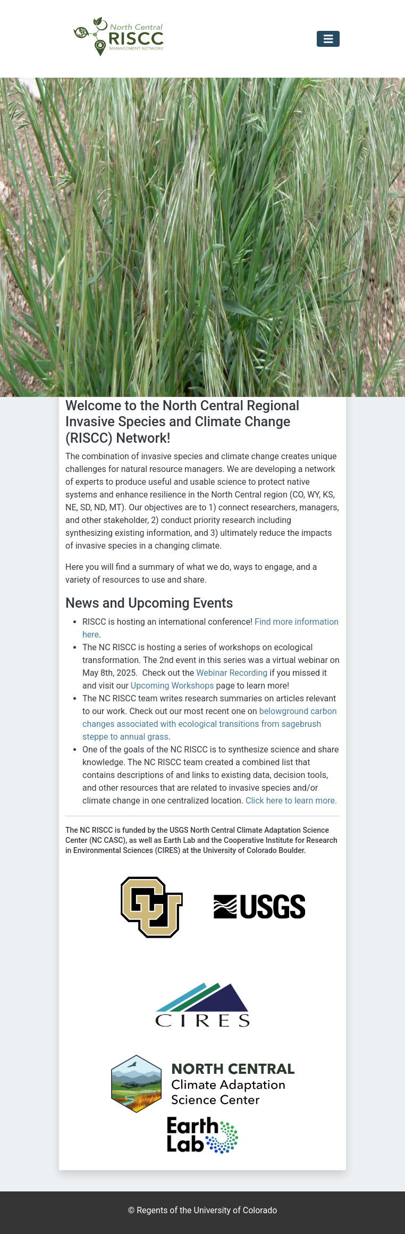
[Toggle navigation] (328, 39)
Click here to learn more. (291, 801)
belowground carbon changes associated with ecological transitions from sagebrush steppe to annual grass (209, 724)
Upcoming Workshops (172, 686)
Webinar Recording (231, 673)
